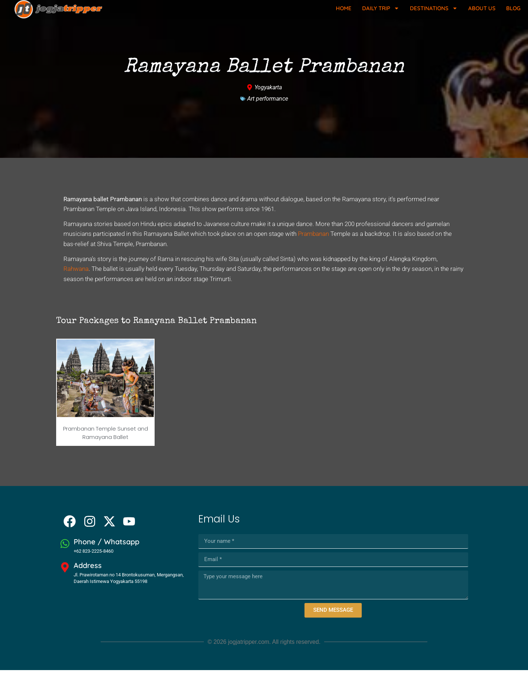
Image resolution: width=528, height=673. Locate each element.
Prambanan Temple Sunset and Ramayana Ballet (105, 436)
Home (344, 8)
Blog (513, 8)
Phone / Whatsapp (106, 544)
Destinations (434, 8)
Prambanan (313, 237)
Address (88, 568)
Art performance (267, 101)
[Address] (65, 570)
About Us (482, 8)
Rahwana (76, 272)
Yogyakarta (268, 90)
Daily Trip (380, 8)
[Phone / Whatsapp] (65, 547)
